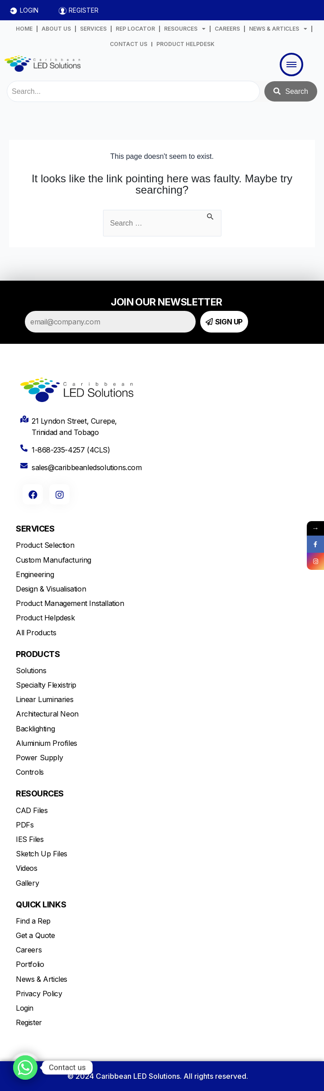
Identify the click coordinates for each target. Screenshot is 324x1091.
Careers (29, 949)
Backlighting (35, 728)
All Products (36, 632)
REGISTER (84, 10)
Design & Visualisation (51, 588)
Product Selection (45, 545)
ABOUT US (56, 28)
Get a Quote (35, 935)
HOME (24, 28)
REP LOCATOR (135, 28)
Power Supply (39, 757)
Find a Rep (33, 920)
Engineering (35, 574)
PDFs (24, 824)
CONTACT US (128, 44)
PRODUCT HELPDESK (185, 44)
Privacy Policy (39, 993)
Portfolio (30, 964)
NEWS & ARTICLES (278, 29)
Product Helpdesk (45, 617)
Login (24, 1007)
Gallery (27, 883)
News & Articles (41, 979)
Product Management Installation (70, 603)
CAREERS (227, 28)
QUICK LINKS (41, 904)
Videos (27, 868)
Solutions (31, 670)
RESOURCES (185, 29)
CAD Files (31, 810)
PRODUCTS (38, 654)
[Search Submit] (210, 215)
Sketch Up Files (41, 853)
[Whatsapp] (25, 1067)
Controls (30, 772)
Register (29, 1022)
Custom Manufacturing (53, 559)
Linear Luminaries (44, 699)
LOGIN (29, 10)
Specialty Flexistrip (46, 684)
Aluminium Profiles (46, 743)
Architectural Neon (47, 713)
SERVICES (93, 28)
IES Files (29, 839)
